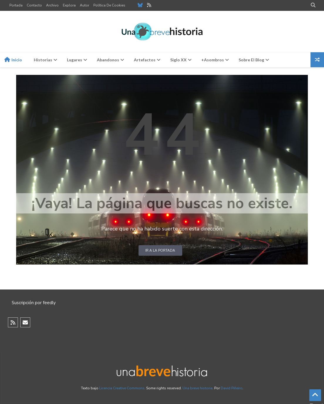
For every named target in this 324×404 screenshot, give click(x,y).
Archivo (52, 5)
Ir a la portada (160, 250)
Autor (84, 5)
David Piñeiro (231, 388)
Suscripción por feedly (34, 303)
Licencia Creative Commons (121, 388)
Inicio (13, 59)
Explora (69, 5)
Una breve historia (197, 388)
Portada (16, 5)
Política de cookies (109, 5)
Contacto (34, 5)
